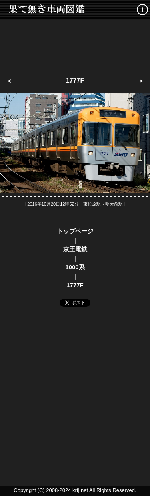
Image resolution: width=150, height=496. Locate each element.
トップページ (75, 231)
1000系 (74, 267)
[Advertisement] (75, 44)
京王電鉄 (75, 249)
